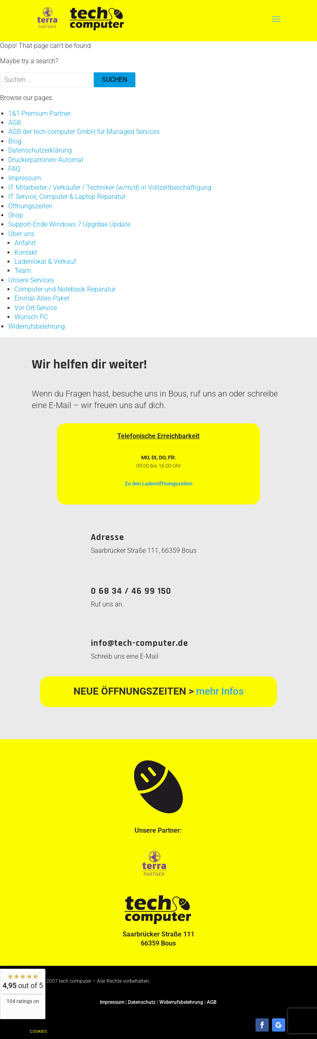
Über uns (21, 234)
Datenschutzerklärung (40, 150)
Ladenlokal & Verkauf (45, 261)
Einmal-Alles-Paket (41, 298)
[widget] (22, 994)
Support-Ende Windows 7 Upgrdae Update (69, 224)
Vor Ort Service (35, 308)
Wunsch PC (31, 317)
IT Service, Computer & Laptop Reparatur (66, 197)
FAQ (14, 169)
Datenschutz (142, 1002)
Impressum (24, 178)
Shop (15, 215)
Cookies (38, 1031)
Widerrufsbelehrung (36, 326)
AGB (14, 123)
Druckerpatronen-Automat (45, 160)
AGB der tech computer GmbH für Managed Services (84, 132)
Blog (14, 141)
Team (22, 271)
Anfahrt (25, 243)
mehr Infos (220, 691)
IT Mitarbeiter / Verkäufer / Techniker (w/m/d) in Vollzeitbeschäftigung (109, 187)
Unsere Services (31, 280)
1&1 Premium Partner (39, 113)
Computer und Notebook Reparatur (65, 289)
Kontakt (25, 252)
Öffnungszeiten (30, 206)
